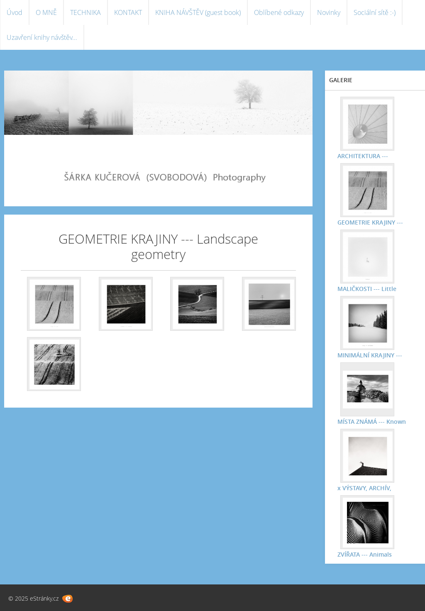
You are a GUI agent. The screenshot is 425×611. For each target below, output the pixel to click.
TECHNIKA (85, 12)
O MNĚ (46, 12)
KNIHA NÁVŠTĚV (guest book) (198, 12)
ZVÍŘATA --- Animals (364, 554)
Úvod (14, 12)
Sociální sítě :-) (375, 12)
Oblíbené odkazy (279, 12)
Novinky (328, 12)
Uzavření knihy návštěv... (42, 37)
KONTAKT (128, 12)
